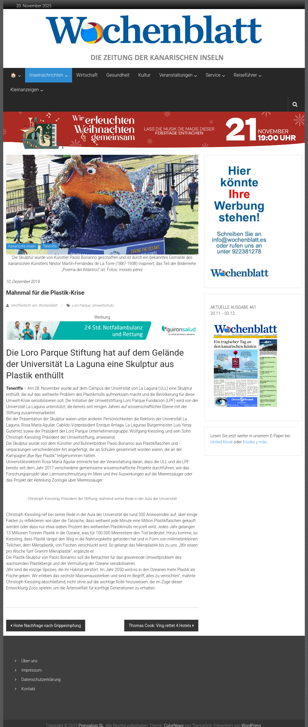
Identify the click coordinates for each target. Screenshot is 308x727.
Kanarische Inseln (22, 246)
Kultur (144, 75)
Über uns (29, 660)
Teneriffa (50, 246)
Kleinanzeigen (24, 89)
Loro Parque (81, 305)
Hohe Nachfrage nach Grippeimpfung (47, 625)
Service (213, 75)
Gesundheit (118, 75)
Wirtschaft (87, 75)
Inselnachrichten (46, 75)
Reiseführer (245, 75)
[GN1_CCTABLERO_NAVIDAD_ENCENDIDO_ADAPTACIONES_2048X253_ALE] (154, 130)
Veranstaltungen (175, 75)
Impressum (31, 670)
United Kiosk (221, 442)
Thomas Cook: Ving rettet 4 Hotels (160, 625)
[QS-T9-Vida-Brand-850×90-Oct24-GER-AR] (102, 330)
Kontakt (28, 688)
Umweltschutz (103, 305)
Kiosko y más (255, 442)
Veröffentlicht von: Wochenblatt (34, 305)
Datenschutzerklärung (40, 679)
